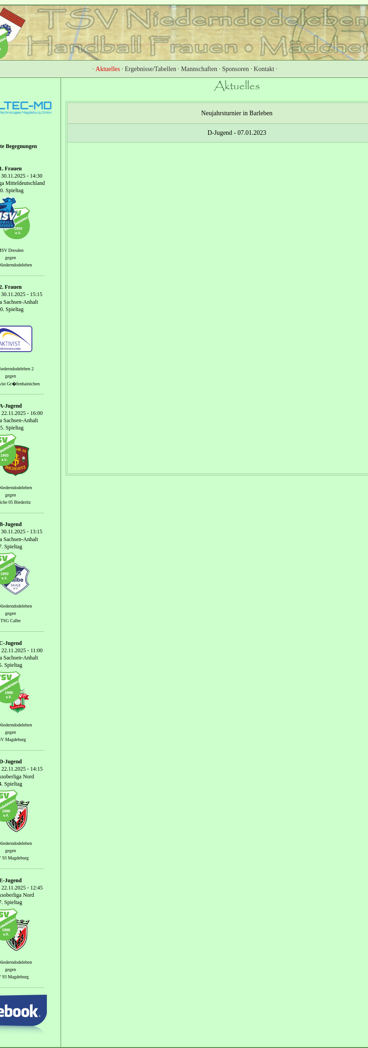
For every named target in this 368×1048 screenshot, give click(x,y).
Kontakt (264, 69)
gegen (10, 257)
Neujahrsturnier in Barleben (236, 113)
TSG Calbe (10, 620)
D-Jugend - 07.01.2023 (236, 132)
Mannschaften (199, 69)
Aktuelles (108, 69)
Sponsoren (235, 69)
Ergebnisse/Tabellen (150, 69)
